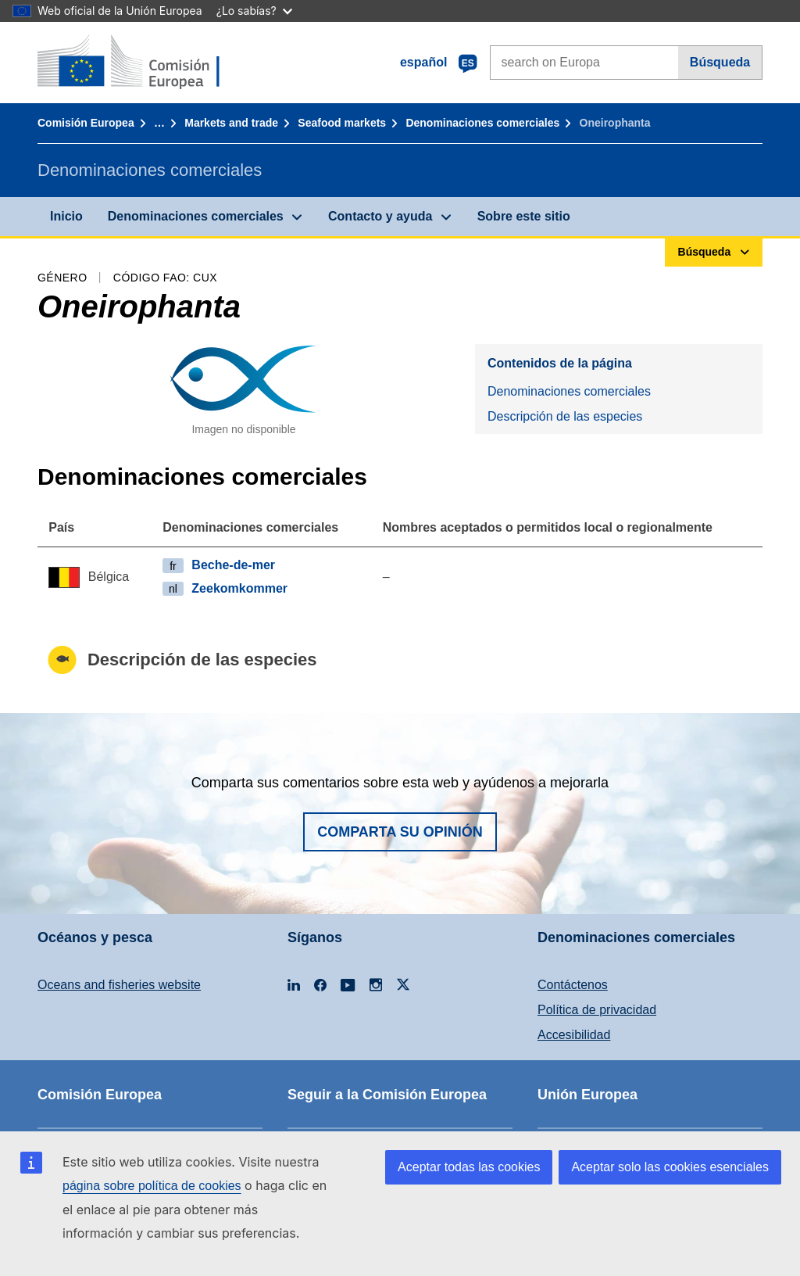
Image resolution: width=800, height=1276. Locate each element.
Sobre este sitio (523, 216)
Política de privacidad (597, 1009)
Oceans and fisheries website (119, 984)
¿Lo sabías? (254, 10)
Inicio (66, 216)
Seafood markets (342, 122)
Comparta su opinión (400, 832)
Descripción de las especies (565, 416)
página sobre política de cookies (151, 1185)
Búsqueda (720, 62)
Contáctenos (573, 984)
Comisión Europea (86, 122)
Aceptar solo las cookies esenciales (670, 1167)
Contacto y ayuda (380, 216)
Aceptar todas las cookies (469, 1167)
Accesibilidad (574, 1034)
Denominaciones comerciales (482, 122)
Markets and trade (231, 122)
